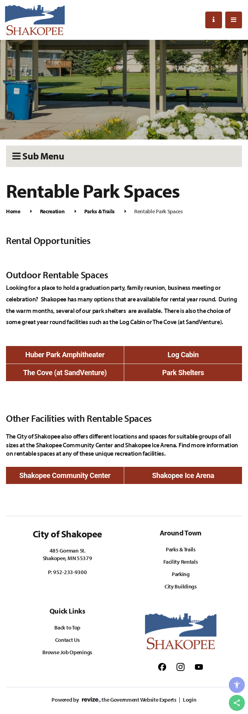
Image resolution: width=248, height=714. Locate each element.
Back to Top (67, 627)
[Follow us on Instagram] (181, 666)
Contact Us (67, 639)
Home (13, 211)
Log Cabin (182, 354)
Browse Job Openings (67, 652)
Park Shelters (183, 372)
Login (189, 699)
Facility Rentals (180, 561)
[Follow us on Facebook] (162, 666)
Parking (181, 574)
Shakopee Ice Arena (183, 475)
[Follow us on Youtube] (199, 666)
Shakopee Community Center (64, 475)
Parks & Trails (99, 211)
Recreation (52, 211)
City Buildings (181, 586)
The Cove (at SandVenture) (65, 372)
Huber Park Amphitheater (64, 354)
